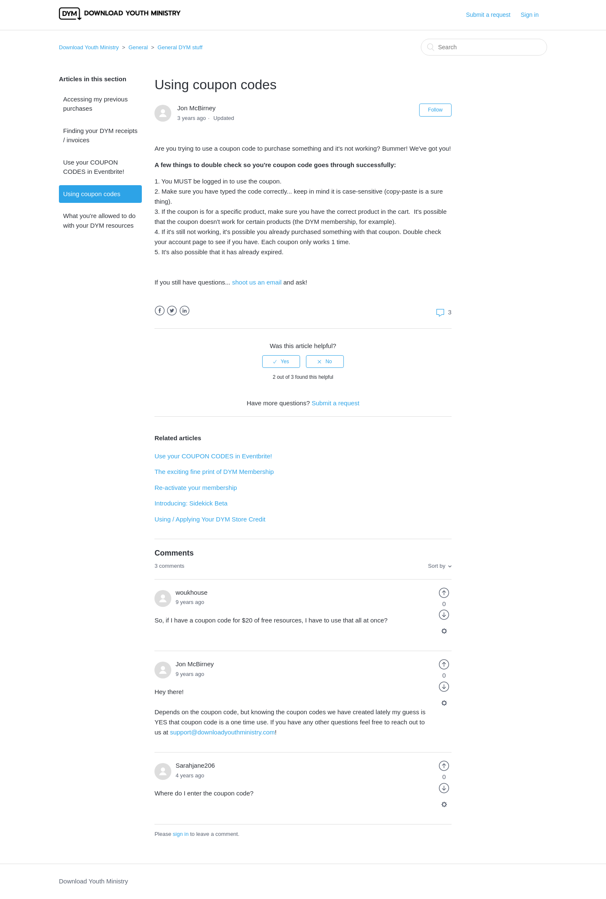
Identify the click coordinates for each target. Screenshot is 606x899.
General (138, 47)
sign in (181, 834)
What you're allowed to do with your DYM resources (99, 220)
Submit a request (488, 14)
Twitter (172, 311)
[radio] (281, 361)
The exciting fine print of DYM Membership (214, 471)
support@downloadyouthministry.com (222, 732)
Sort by (436, 566)
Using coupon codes (91, 193)
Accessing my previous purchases (95, 104)
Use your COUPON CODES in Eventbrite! (93, 167)
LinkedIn (184, 311)
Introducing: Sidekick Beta (190, 503)
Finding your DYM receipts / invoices (100, 135)
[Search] (484, 47)
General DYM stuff (179, 47)
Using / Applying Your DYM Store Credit (209, 519)
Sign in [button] (530, 14)
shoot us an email (257, 282)
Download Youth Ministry (89, 47)
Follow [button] (435, 110)
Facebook (159, 311)
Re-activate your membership (195, 487)
